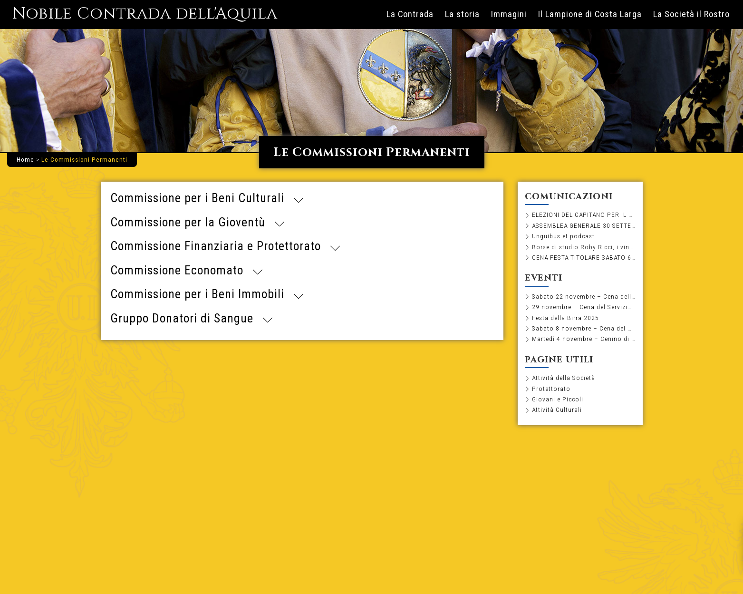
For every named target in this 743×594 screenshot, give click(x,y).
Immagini (509, 14)
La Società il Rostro (691, 14)
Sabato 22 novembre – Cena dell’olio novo (584, 296)
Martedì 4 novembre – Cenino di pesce (584, 338)
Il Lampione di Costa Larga (590, 14)
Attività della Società (563, 377)
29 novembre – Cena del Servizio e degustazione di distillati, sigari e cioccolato (584, 307)
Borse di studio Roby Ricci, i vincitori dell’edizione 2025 (584, 247)
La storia (462, 14)
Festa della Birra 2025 (565, 317)
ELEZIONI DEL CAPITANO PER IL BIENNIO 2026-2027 (584, 214)
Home (25, 159)
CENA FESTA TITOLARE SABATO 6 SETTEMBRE (584, 257)
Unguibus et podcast (563, 236)
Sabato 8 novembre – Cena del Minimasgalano (584, 328)
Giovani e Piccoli (557, 399)
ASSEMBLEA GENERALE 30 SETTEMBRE (584, 225)
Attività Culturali (557, 409)
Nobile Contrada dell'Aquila (145, 14)
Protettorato (551, 388)
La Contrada (410, 14)
